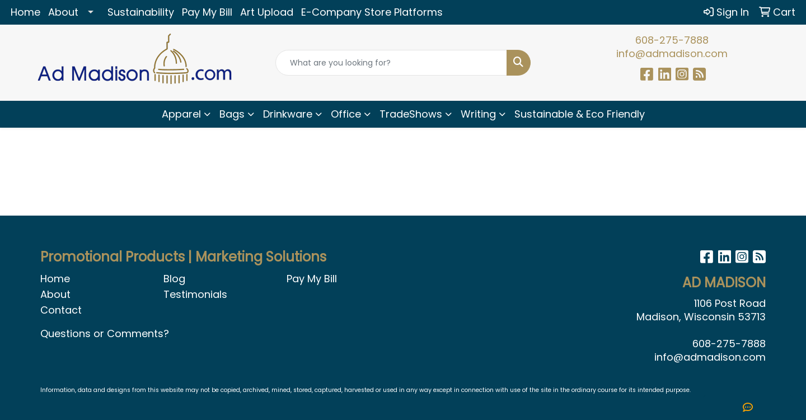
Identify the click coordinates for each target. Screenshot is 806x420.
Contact (61, 310)
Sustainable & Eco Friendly (579, 114)
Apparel (181, 114)
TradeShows (410, 114)
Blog (174, 279)
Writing (478, 114)
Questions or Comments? (104, 333)
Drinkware (287, 114)
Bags (232, 114)
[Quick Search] (391, 63)
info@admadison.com (672, 53)
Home (25, 12)
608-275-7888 (672, 40)
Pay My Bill (207, 12)
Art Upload (266, 12)
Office (346, 114)
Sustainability (140, 12)
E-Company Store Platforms (372, 12)
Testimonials (195, 294)
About (63, 12)
